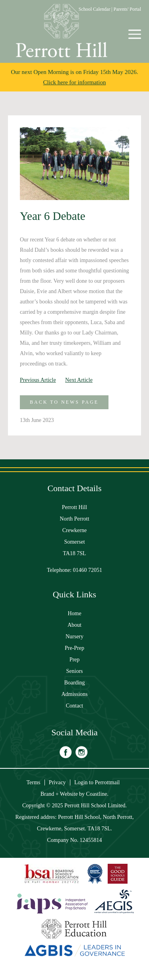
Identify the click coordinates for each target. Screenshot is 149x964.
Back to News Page (64, 402)
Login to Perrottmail (97, 782)
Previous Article (38, 380)
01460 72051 (88, 570)
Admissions (74, 694)
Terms (34, 782)
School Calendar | (96, 9)
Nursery (74, 636)
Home (74, 613)
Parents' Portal (127, 9)
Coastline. (97, 794)
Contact (74, 706)
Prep (75, 660)
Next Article (79, 380)
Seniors (74, 671)
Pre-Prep (74, 648)
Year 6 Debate (52, 216)
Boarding (74, 683)
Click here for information (74, 82)
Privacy (57, 782)
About (74, 625)
